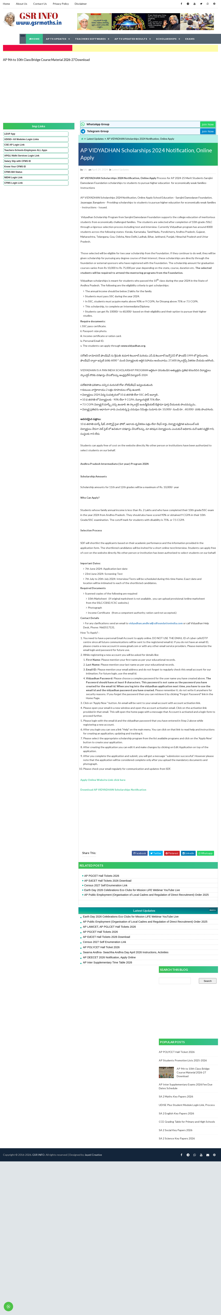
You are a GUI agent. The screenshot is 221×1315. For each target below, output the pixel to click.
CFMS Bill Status (13, 178)
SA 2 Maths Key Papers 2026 (176, 249)
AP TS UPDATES (56, 37)
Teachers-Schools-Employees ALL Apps (15, 152)
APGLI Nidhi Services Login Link (15, 160)
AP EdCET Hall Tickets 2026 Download (66, 930)
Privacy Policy (60, 3)
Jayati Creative (93, 1038)
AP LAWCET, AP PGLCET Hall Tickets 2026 (68, 984)
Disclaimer (80, 3)
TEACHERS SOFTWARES (90, 37)
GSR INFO (38, 1038)
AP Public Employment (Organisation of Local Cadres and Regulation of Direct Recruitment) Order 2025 (97, 946)
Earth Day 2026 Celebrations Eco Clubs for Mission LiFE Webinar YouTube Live (91, 940)
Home (6, 3)
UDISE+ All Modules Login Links (14, 138)
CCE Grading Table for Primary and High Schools (187, 274)
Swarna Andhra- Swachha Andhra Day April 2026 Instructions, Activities (84, 1010)
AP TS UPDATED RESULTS (131, 37)
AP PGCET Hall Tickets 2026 (60, 926)
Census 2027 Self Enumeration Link (64, 935)
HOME (34, 37)
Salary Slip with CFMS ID (17, 167)
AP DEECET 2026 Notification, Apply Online (68, 1015)
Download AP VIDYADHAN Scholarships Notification (72, 839)
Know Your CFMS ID (15, 172)
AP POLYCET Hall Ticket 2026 (60, 1004)
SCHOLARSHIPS (166, 37)
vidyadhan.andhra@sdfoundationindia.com (115, 665)
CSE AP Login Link (14, 145)
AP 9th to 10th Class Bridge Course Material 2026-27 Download (46, 57)
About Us (21, 3)
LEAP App (9, 131)
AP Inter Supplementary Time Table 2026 (66, 1020)
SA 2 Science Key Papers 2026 (177, 291)
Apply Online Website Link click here (61, 830)
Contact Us (39, 3)
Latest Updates (54, 136)
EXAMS (190, 37)
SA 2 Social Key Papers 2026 (176, 282)
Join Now (146, 122)
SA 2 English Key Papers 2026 (177, 265)
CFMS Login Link (13, 188)
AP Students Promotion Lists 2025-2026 (183, 212)
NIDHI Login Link (13, 183)
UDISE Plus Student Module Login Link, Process (187, 257)
